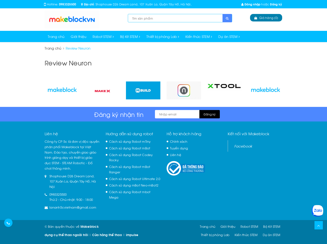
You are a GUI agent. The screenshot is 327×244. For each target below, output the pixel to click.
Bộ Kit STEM (130, 36)
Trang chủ (56, 36)
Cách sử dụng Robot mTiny (130, 141)
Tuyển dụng (179, 148)
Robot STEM (103, 36)
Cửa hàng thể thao (107, 234)
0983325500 (67, 4)
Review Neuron (68, 62)
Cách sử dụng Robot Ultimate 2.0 (134, 178)
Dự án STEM (229, 36)
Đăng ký (276, 4)
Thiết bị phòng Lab (162, 36)
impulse (132, 234)
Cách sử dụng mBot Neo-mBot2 (133, 185)
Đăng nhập (250, 4)
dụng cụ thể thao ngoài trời (66, 234)
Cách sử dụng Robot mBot (129, 148)
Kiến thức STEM (198, 36)
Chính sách (178, 141)
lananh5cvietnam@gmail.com (72, 207)
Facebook (243, 145)
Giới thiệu (78, 36)
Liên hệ (175, 154)
